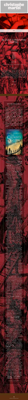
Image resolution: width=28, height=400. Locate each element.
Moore (1, 76)
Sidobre (15, 77)
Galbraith (7, 73)
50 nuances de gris (7, 70)
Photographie (20, 76)
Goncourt (20, 73)
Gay (10, 73)
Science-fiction (11, 77)
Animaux (22, 70)
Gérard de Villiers (15, 73)
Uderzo (12, 78)
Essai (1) (14, 54)
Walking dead (15, 78)
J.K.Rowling (8, 74)
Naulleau (11, 76)
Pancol (14, 76)
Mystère (8, 76)
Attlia (3, 71)
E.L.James (16, 72)
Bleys (10, 71)
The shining (24, 77)
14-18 (1, 70)
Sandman (5, 77)
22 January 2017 (23, 64)
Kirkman (22, 74)
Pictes (24, 76)
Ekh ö (20, 72)
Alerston (13, 70)
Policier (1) (14, 56)
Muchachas (5, 76)
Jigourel (12, 74)
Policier (26, 76)
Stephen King (21, 77)
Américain (18, 70)
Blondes (13, 71)
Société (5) (14, 57)
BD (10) (14, 53)
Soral (17, 77)
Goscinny (24, 73)
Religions (2, 77)
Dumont (12, 72)
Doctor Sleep (7, 72)
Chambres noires (22, 71)
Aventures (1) (14, 52)
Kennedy (19, 74)
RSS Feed (14, 84)
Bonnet (17, 71)
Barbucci (6, 71)
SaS (8, 77)
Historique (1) (14, 55)
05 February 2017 (11, 64)
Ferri (22, 72)
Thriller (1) (14, 58)
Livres (13, 75)
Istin (5, 74)
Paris (17, 76)
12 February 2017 (5, 64)
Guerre (2, 74)
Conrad (3, 72)
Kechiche (15, 74)
